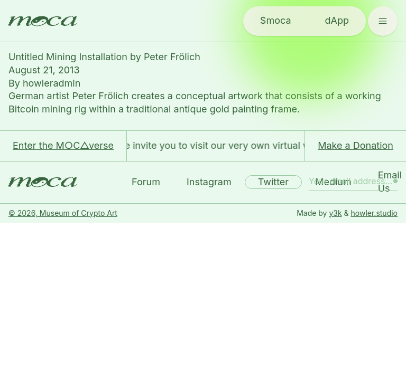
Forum (146, 181)
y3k (335, 212)
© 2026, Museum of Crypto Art (62, 212)
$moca (275, 20)
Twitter (273, 181)
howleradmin (51, 83)
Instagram (209, 181)
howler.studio (374, 212)
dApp (337, 20)
